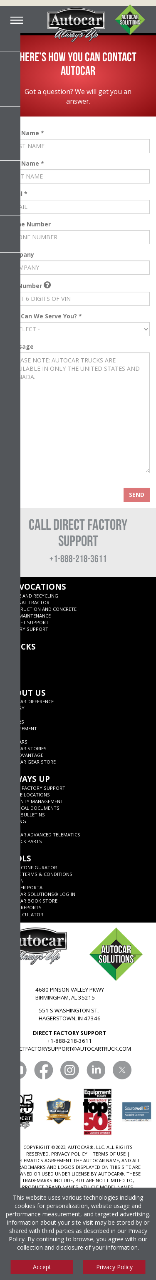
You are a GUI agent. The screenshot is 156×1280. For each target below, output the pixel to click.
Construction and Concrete (41, 609)
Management (21, 728)
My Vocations (35, 586)
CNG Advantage (24, 755)
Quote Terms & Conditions (38, 874)
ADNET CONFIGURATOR (31, 867)
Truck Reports (23, 907)
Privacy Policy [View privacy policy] (114, 1267)
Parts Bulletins (25, 814)
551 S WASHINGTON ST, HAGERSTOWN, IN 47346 (70, 1014)
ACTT (10, 662)
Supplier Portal (25, 887)
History (15, 708)
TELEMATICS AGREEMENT (44, 1160)
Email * (16, 194)
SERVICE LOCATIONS (27, 794)
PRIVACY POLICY (69, 1154)
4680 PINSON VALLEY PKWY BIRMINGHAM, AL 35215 (69, 993)
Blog (11, 735)
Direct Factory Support (35, 788)
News (11, 715)
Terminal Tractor (27, 602)
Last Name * (25, 163)
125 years (16, 742)
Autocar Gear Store (30, 762)
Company (20, 254)
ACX (9, 655)
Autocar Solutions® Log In (40, 894)
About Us (25, 692)
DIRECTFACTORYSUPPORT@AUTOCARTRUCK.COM (69, 1048)
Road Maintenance (28, 616)
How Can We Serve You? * (44, 316)
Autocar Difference (29, 701)
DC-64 (11, 668)
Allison (14, 881)
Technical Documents (32, 808)
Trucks (20, 646)
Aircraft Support (27, 622)
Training (15, 821)
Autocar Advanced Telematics (42, 834)
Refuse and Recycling (31, 596)
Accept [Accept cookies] (42, 1267)
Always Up (27, 779)
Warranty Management (34, 801)
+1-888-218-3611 (78, 558)
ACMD (11, 675)
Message (20, 346)
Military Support (26, 629)
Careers (14, 722)
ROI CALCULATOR (24, 914)
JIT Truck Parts (23, 841)
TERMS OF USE (109, 1154)
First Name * (25, 133)
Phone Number (28, 224)
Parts (12, 828)
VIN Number (28, 286)
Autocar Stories (26, 748)
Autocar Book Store (31, 901)
